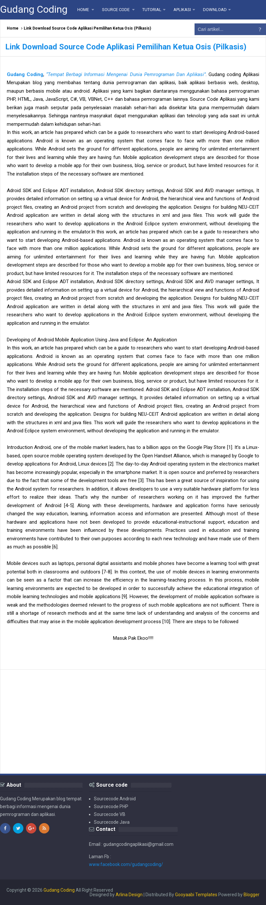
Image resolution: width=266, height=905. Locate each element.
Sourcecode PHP (111, 806)
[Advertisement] (133, 721)
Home (13, 28)
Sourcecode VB (109, 814)
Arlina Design (129, 894)
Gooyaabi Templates (196, 894)
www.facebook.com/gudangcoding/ (126, 864)
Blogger (252, 894)
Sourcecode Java (112, 822)
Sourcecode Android (115, 798)
